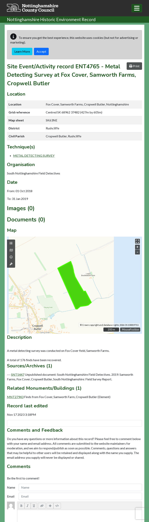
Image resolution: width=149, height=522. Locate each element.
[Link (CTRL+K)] (42, 506)
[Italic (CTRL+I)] (27, 506)
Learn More (22, 51)
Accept (41, 51)
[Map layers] (11, 243)
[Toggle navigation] (137, 8)
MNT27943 (15, 397)
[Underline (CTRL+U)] (34, 506)
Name (11, 487)
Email (10, 496)
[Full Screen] (50, 506)
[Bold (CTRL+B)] (21, 506)
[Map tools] (11, 264)
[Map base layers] (11, 250)
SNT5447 (17, 374)
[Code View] (57, 506)
